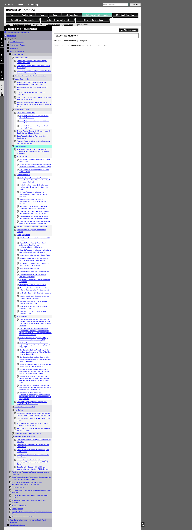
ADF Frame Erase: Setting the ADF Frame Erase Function (34, 171)
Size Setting (19, 410)
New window (2, 72)
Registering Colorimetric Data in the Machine (35, 293)
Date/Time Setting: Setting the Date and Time (30, 76)
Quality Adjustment (23, 235)
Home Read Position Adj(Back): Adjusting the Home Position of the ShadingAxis (35, 365)
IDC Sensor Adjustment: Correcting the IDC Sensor (34, 239)
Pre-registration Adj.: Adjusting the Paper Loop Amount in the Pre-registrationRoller (33, 217)
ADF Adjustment (22, 316)
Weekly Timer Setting (22, 79)
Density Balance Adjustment (29, 268)
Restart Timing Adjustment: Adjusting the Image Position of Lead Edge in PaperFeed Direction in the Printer (34, 180)
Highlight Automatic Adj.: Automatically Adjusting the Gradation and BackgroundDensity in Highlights (32, 245)
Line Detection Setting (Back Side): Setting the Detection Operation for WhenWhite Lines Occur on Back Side (35, 359)
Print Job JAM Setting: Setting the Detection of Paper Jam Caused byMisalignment (34, 222)
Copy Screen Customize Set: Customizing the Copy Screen (33, 446)
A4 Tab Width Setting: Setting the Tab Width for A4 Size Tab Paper (33, 429)
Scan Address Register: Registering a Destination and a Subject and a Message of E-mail (31, 478)
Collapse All (2, 55)
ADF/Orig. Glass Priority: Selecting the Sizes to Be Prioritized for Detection (33, 424)
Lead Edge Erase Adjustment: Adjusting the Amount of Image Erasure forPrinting (34, 207)
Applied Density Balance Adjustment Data (34, 271)
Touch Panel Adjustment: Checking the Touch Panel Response (28, 521)
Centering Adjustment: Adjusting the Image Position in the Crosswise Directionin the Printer (34, 187)
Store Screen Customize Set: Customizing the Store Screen (33, 456)
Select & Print (2, 88)
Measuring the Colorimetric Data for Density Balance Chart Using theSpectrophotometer (34, 289)
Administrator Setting (53, 25)
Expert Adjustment (21, 146)
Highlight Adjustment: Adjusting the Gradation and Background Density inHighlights (35, 251)
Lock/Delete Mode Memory (26, 112)
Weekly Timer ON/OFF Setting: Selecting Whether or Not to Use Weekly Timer (31, 83)
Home (9, 4)
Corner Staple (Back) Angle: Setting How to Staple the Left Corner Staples (32, 403)
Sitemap (33, 4)
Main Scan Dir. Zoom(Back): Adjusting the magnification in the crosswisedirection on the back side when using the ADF (35, 387)
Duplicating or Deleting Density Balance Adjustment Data (33, 307)
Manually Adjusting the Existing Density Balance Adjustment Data (33, 302)
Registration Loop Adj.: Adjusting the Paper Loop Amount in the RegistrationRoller (34, 212)
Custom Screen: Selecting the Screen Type (34, 255)
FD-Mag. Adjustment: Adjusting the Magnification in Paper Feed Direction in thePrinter (33, 194)
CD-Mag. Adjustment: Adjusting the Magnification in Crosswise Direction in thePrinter (33, 201)
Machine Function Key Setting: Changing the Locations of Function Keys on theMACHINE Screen (32, 462)
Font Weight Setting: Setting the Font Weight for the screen (34, 441)
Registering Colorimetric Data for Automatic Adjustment (34, 281)
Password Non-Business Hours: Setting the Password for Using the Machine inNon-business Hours (34, 104)
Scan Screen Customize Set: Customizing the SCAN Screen (33, 451)
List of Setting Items (16, 42)
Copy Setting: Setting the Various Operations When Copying (30, 496)
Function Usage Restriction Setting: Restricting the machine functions (33, 142)
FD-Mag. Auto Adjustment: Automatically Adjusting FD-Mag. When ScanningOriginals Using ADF (34, 345)
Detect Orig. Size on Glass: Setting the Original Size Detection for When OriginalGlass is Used (33, 414)
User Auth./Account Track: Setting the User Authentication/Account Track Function (27, 483)
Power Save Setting (21, 57)
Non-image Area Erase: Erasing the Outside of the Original (34, 160)
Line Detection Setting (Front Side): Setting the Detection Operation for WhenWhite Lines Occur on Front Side (35, 352)
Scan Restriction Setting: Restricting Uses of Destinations (32, 137)
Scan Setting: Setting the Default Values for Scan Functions (29, 501)
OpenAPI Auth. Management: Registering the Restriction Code (32, 513)
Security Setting (17, 508)
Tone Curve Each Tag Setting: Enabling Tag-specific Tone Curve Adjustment (34, 264)
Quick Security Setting (17, 525)
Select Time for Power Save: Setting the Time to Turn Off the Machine (34, 98)
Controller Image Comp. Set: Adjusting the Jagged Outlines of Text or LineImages (34, 259)
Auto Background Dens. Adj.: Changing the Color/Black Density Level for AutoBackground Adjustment (33, 151)
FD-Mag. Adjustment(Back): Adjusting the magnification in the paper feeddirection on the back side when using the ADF (34, 371)
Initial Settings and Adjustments (18, 32)
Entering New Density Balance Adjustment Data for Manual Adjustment (34, 297)
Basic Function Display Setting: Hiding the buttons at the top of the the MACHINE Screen (33, 468)
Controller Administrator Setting (23, 517)
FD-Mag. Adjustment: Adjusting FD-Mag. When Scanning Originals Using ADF (33, 339)
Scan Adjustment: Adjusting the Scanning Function (31, 231)
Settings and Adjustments (22, 25)
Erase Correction (23, 156)
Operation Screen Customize (25, 436)
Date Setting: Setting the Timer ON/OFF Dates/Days (31, 93)
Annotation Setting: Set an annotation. (28, 433)
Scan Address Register (18, 45)
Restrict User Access (22, 109)
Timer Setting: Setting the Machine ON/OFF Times (32, 88)
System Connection (19, 505)
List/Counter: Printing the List (25, 407)
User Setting (14, 48)
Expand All (2, 39)
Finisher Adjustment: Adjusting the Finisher (32, 226)
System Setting (68, 25)
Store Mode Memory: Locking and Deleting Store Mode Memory (34, 127)
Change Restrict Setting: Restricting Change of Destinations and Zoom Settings (33, 132)
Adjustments (11, 35)
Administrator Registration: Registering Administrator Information (30, 473)
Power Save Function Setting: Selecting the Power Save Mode (32, 62)
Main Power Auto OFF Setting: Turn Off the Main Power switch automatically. (34, 72)
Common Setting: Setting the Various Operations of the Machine (31, 491)
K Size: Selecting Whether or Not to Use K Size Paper (33, 419)
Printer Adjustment (23, 175)
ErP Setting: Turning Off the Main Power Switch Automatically (33, 67)
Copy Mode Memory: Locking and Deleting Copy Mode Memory (34, 117)
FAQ (20, 4)
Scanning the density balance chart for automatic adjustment (32, 276)
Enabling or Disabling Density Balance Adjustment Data (32, 312)
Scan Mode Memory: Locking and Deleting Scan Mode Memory (34, 122)
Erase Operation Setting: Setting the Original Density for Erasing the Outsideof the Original (35, 165)
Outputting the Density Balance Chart (32, 285)
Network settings (18, 487)
